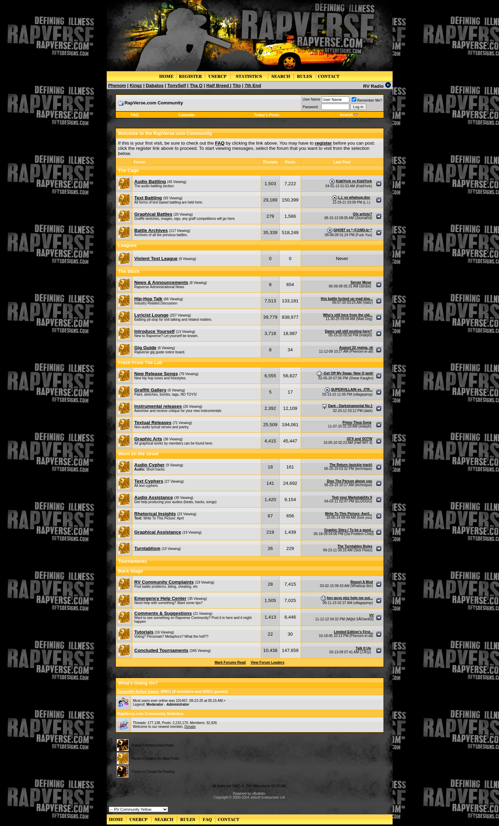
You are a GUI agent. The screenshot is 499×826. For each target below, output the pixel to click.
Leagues (127, 245)
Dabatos (155, 85)
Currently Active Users (137, 691)
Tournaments (132, 561)
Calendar (186, 115)
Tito (237, 85)
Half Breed (218, 85)
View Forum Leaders (267, 662)
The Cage (128, 170)
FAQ (135, 115)
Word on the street (138, 453)
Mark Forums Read (230, 662)
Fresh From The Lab (140, 362)
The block (129, 271)
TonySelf (176, 85)
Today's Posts (266, 115)
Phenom (117, 85)
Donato (189, 727)
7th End (253, 85)
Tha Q (196, 85)
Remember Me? (367, 100)
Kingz (136, 85)
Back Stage (130, 571)
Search (346, 115)
